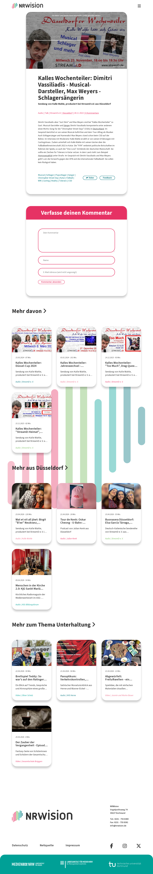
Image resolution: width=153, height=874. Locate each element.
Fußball (69, 177)
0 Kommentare (92, 113)
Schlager (50, 175)
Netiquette (47, 845)
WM (40, 180)
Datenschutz (20, 845)
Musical (41, 175)
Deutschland (98, 128)
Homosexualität (45, 155)
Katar (62, 177)
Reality (54, 180)
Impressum (73, 845)
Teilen (90, 178)
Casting (46, 180)
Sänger (67, 125)
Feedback (107, 178)
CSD (70, 180)
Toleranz (63, 180)
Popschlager (61, 175)
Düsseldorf (68, 113)
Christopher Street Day (48, 177)
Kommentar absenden (51, 282)
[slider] (76, 40)
